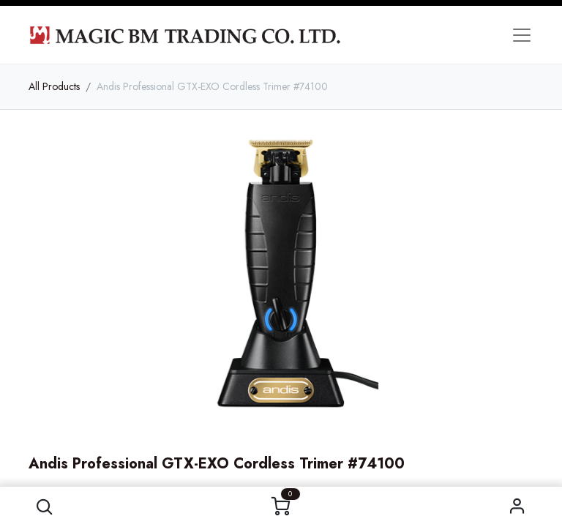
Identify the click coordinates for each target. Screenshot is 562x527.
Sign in (517, 506)
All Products (54, 86)
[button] (44, 506)
